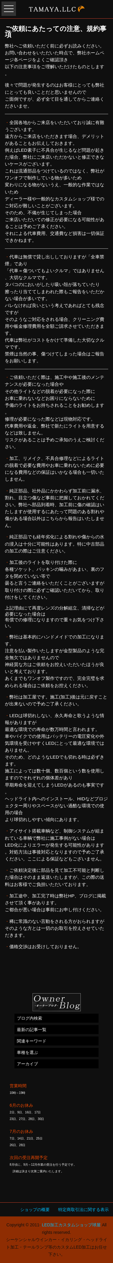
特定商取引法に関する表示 (83, 1209)
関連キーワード (31, 1041)
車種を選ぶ (27, 1052)
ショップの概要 (35, 1209)
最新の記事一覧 (31, 1029)
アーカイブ (27, 1063)
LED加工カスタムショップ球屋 (71, 1224)
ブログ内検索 (29, 1018)
